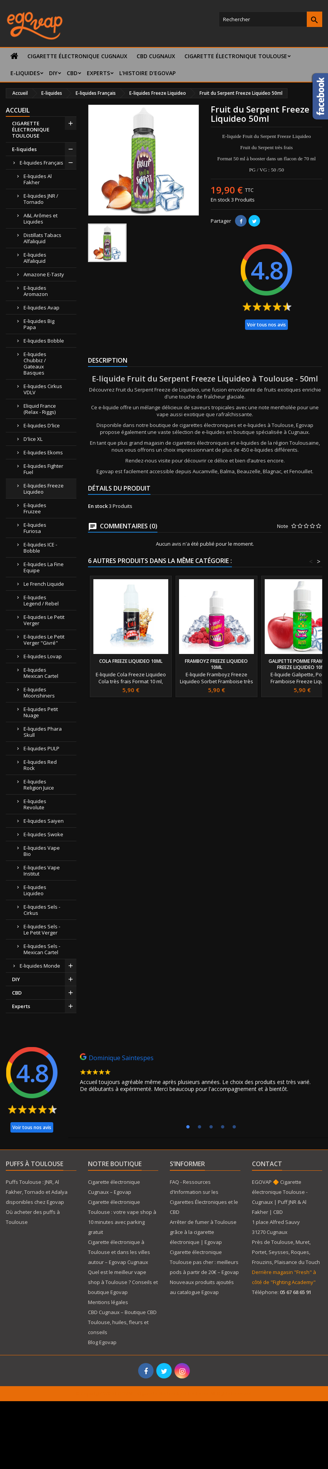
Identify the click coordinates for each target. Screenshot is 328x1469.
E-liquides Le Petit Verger (44, 620)
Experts (98, 73)
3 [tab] (211, 1127)
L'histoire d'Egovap (147, 73)
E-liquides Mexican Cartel (41, 672)
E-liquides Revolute (35, 804)
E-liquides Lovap (43, 656)
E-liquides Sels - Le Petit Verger (42, 929)
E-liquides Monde (40, 965)
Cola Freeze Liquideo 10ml (130, 661)
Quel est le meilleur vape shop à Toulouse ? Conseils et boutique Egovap (123, 1282)
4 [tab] (223, 1127)
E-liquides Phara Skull (43, 731)
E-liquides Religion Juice (39, 784)
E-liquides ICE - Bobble (40, 547)
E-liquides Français (41, 162)
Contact (267, 1164)
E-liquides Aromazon (36, 290)
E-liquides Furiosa (35, 527)
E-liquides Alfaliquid (35, 257)
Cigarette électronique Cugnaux (77, 56)
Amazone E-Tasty (44, 274)
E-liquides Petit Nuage (41, 712)
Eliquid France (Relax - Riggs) (40, 408)
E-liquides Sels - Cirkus (42, 909)
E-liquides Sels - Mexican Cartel (42, 949)
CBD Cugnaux (156, 56)
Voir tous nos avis (266, 324)
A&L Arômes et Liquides (40, 218)
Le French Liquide (44, 583)
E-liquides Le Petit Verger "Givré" (44, 639)
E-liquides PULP (41, 748)
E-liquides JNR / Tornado (41, 198)
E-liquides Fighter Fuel (43, 469)
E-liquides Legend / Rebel (41, 600)
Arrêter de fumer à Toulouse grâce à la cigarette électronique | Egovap (203, 1232)
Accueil (18, 110)
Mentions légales (108, 1302)
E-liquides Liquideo (35, 890)
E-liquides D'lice (42, 425)
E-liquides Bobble (44, 340)
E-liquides (25, 73)
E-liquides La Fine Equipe (44, 567)
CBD (72, 73)
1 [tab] (188, 1127)
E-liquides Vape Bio (42, 850)
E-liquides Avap (41, 307)
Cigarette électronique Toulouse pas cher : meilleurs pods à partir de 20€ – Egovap (204, 1262)
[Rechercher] (270, 19)
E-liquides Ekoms (43, 452)
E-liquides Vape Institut (42, 870)
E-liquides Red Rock (40, 764)
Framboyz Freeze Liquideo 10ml (216, 664)
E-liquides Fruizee (35, 508)
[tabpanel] (199, 1074)
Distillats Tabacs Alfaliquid (42, 238)
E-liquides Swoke (43, 834)
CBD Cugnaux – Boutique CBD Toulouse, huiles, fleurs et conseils (122, 1322)
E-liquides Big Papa (39, 324)
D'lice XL (33, 438)
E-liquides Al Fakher (38, 179)
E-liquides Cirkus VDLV (43, 389)
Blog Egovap (102, 1342)
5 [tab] (234, 1127)
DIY (53, 73)
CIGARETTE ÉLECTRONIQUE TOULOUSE (235, 56)
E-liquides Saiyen (44, 820)
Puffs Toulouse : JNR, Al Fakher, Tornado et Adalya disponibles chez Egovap (37, 1191)
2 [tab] (199, 1127)
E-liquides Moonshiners (39, 692)
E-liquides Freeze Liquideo (44, 488)
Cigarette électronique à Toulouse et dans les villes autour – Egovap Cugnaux (119, 1252)
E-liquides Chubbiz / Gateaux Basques (35, 363)
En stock (220, 199)
